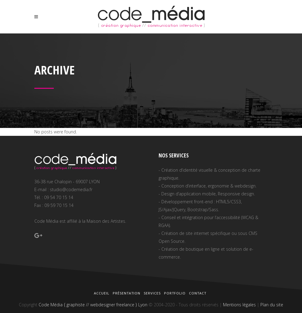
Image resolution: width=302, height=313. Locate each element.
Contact (197, 293)
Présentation (126, 293)
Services (152, 293)
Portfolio (175, 293)
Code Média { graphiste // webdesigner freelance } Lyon (93, 305)
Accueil (101, 293)
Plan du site (271, 305)
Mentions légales (239, 305)
